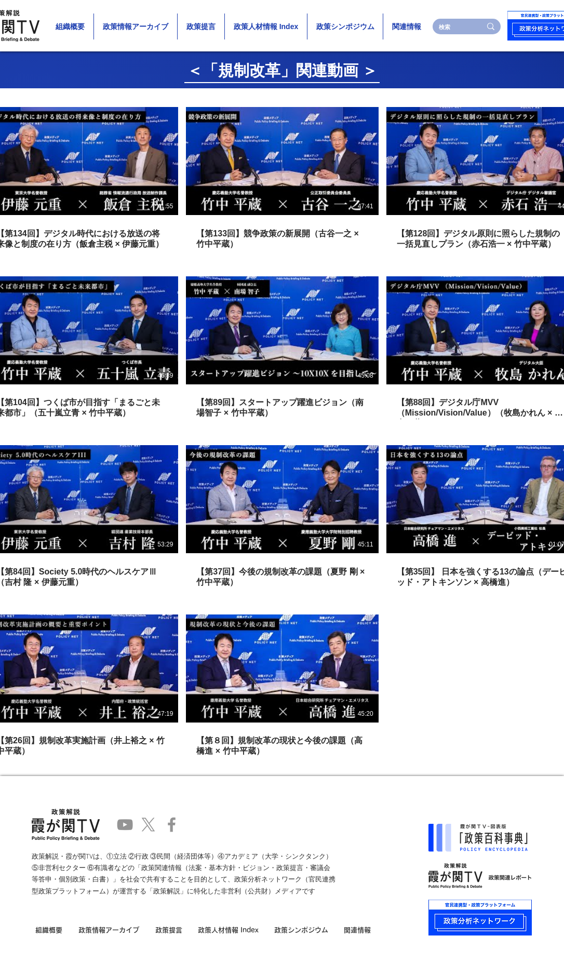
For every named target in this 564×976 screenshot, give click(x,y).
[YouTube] (125, 824)
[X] (148, 824)
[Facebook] (171, 824)
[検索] (452, 27)
